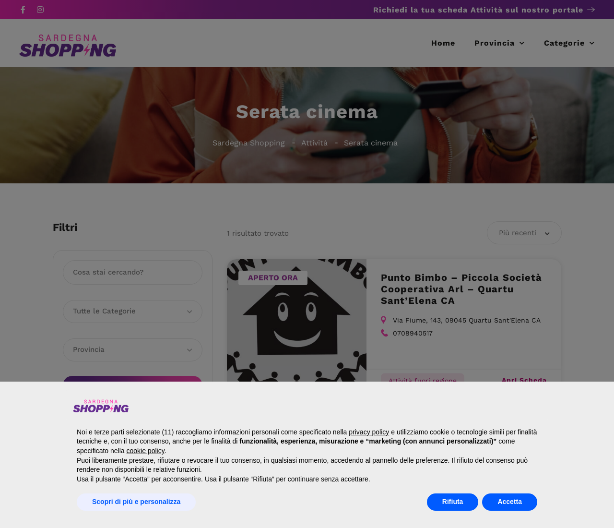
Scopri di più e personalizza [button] (136, 501)
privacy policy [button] (369, 432)
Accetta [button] (509, 501)
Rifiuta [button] (452, 501)
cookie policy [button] (146, 451)
